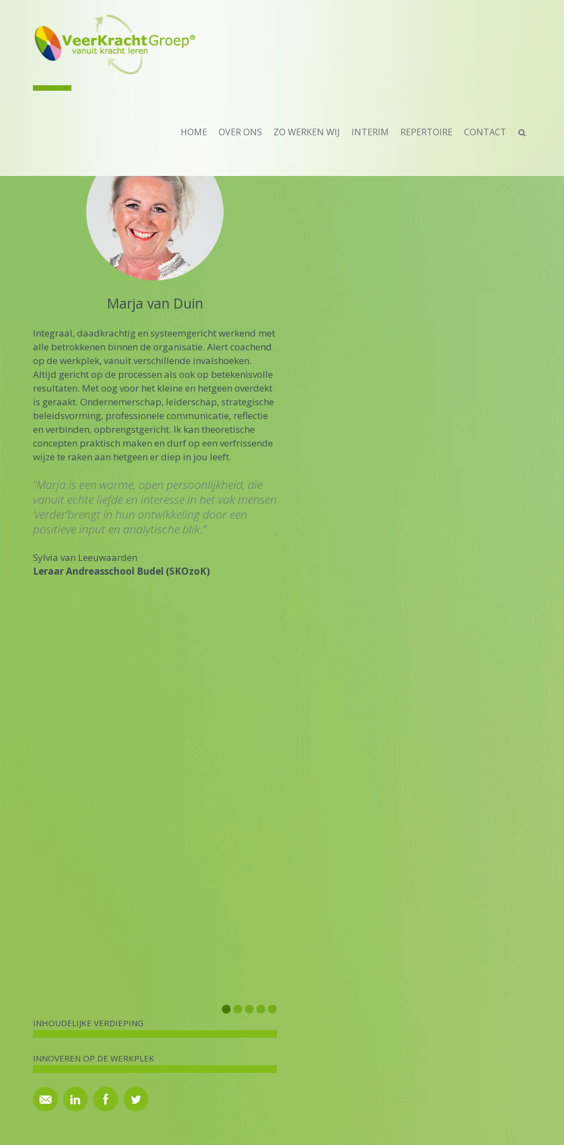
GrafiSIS (310, 1126)
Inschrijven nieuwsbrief (454, 914)
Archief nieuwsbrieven (453, 929)
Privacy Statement (319, 977)
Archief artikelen (315, 929)
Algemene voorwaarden (329, 961)
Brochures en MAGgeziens (334, 914)
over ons (240, 132)
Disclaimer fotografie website (339, 945)
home (194, 132)
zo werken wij (306, 132)
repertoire (426, 132)
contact (485, 132)
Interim (370, 132)
